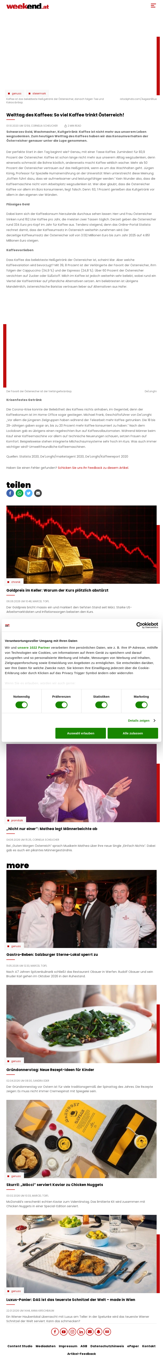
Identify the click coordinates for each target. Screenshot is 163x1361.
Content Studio (19, 1346)
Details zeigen (138, 720)
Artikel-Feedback (81, 1354)
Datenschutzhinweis (107, 1346)
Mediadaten (46, 1346)
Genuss (16, 93)
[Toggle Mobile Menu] (153, 5)
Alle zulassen (133, 733)
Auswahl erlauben (80, 733)
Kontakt (149, 1346)
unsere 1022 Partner (34, 647)
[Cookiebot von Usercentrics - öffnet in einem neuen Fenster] (139, 625)
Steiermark (39, 93)
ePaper (133, 1346)
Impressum (68, 1346)
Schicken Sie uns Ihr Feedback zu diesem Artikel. (93, 468)
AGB (83, 1346)
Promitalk (17, 820)
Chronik (15, 582)
